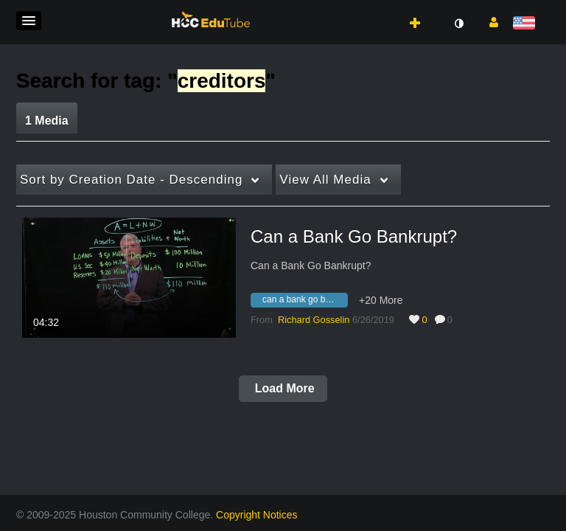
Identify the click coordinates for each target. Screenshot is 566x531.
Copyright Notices (257, 515)
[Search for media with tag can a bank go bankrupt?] (305, 302)
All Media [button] (325, 180)
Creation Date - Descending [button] (131, 180)
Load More (282, 388)
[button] (28, 20)
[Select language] (526, 24)
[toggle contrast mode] (458, 23)
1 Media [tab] (47, 120)
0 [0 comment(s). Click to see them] (452, 319)
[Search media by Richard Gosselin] (313, 319)
